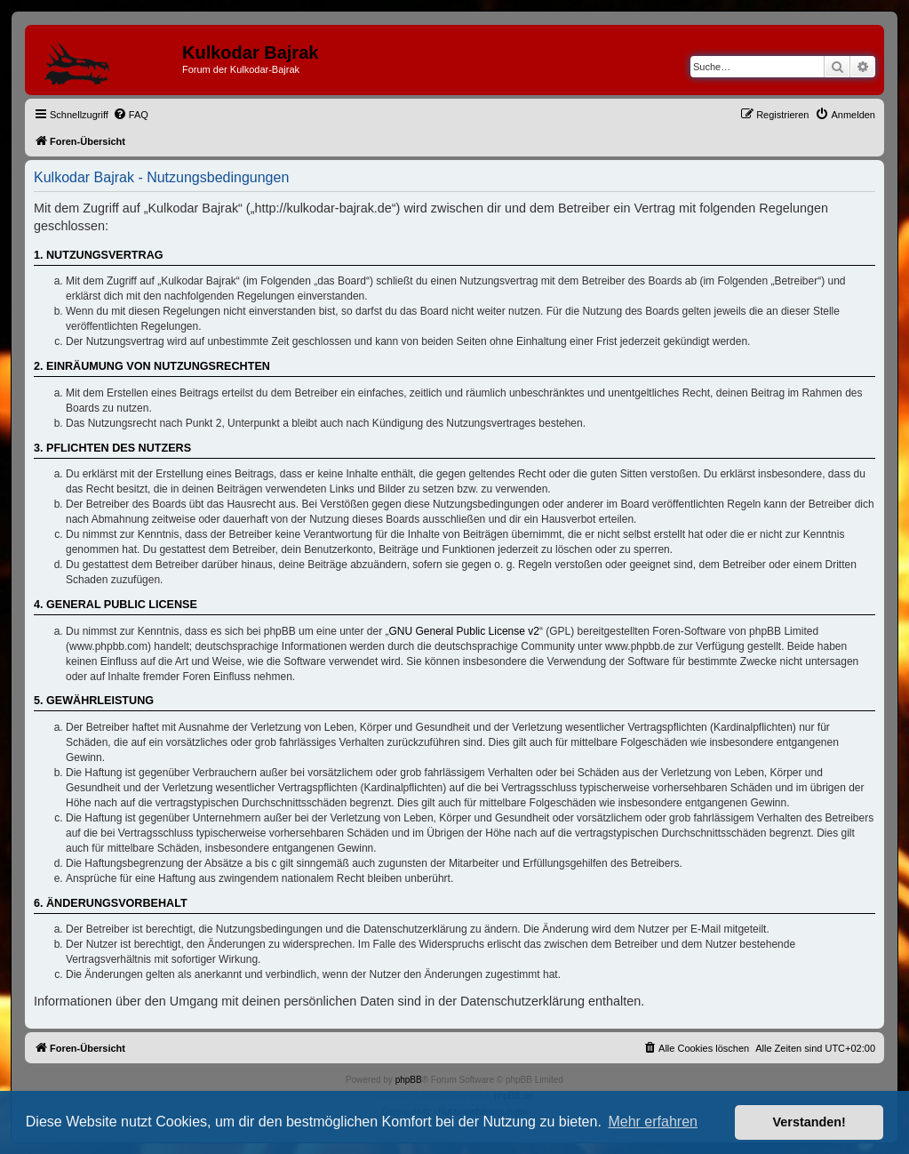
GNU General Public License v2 (464, 631)
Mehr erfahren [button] (653, 1121)
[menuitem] (130, 114)
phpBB (408, 1080)
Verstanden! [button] (809, 1122)
